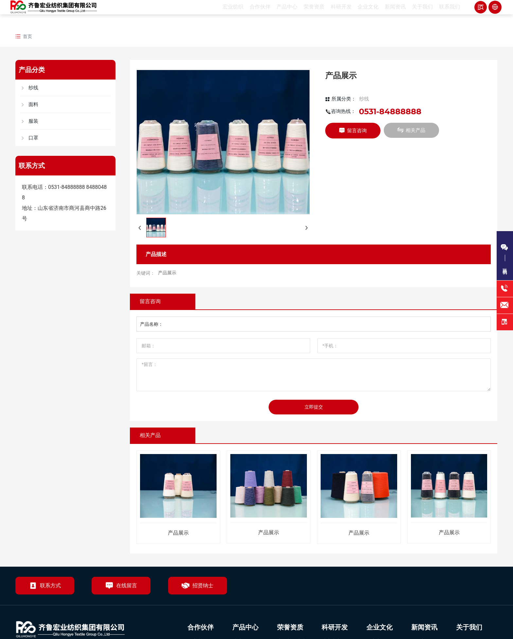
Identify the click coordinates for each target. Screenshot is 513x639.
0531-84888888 (66, 187)
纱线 (364, 99)
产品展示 (167, 272)
